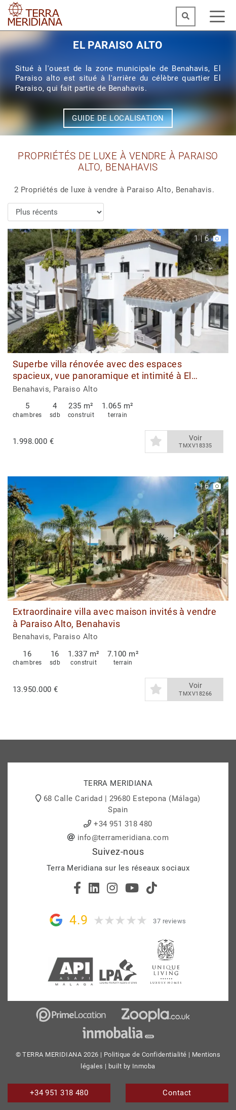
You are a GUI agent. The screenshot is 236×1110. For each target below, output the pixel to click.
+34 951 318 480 (123, 823)
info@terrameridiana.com (123, 837)
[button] (217, 291)
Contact (177, 1092)
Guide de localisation (118, 118)
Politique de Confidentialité (145, 1054)
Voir (195, 442)
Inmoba (143, 1066)
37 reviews (169, 921)
